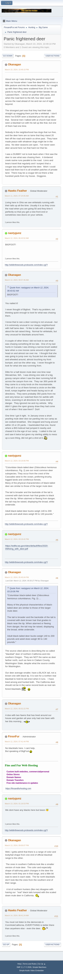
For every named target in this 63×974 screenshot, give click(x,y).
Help (19, 964)
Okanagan (14, 64)
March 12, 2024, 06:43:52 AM (17, 238)
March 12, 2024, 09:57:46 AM (17, 280)
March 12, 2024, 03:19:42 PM (17, 539)
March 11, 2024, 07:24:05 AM (17, 196)
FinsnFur (13, 736)
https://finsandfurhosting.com (18, 788)
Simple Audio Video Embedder (31, 970)
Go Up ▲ (42, 964)
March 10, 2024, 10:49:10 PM (17, 70)
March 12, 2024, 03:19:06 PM (17, 461)
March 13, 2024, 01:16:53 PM (17, 804)
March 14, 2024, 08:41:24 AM (17, 915)
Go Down (7, 56)
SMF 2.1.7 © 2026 (24, 967)
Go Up (6, 945)
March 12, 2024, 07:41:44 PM (17, 742)
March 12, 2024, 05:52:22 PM (17, 709)
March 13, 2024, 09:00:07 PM (17, 845)
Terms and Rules (29, 964)
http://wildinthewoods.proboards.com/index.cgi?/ (26, 265)
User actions (52, 56)
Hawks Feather (17, 190)
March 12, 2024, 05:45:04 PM (17, 577)
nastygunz (14, 233)
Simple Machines (39, 967)
